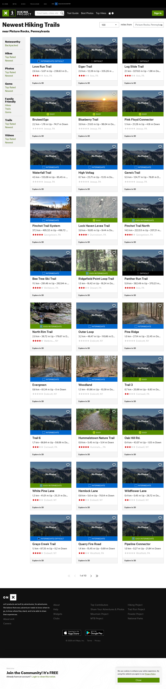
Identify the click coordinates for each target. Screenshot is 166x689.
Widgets (57, 613)
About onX (8, 619)
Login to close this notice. (44, 676)
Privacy (97, 640)
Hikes (8, 105)
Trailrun (34, 4)
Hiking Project (135, 604)
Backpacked (11, 45)
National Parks (135, 618)
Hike (23, 4)
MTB (15, 4)
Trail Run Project (136, 609)
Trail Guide (73, 13)
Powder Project (135, 613)
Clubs (56, 618)
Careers (7, 623)
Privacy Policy (150, 674)
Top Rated (10, 57)
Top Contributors (99, 604)
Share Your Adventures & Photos (107, 609)
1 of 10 (83, 575)
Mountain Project (99, 613)
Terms (89, 640)
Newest (9, 60)
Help (55, 609)
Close (138, 680)
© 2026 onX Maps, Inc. (75, 640)
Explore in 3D (38, 83)
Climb (5, 4)
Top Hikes (101, 13)
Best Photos (87, 13)
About (56, 604)
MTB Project (96, 618)
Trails (8, 108)
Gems (8, 112)
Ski (45, 4)
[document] (139, 676)
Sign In (158, 13)
